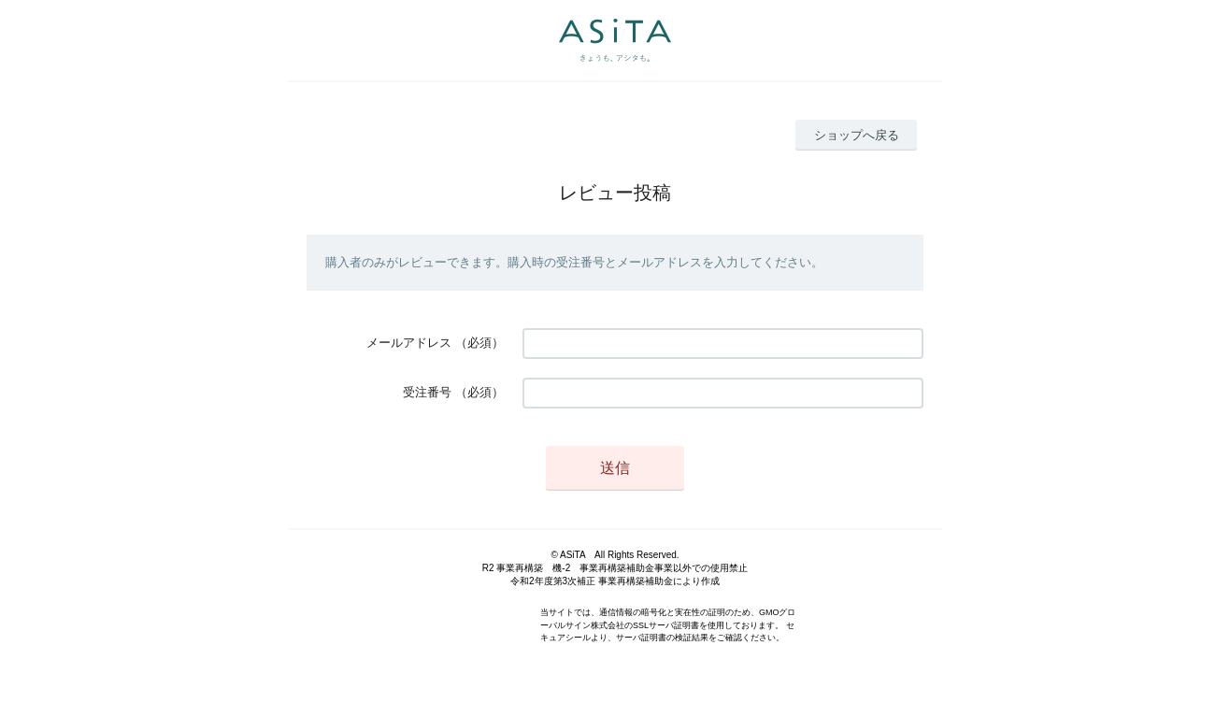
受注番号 (427, 392)
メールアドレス (408, 343)
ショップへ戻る (856, 135)
